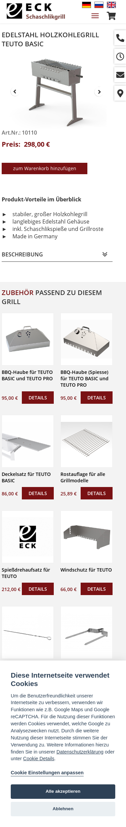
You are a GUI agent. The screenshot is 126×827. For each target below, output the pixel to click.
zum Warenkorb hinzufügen (44, 168)
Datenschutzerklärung (79, 752)
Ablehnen (63, 808)
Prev (15, 92)
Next (99, 92)
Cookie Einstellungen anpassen (47, 772)
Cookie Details (38, 758)
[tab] (57, 254)
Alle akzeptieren (63, 791)
